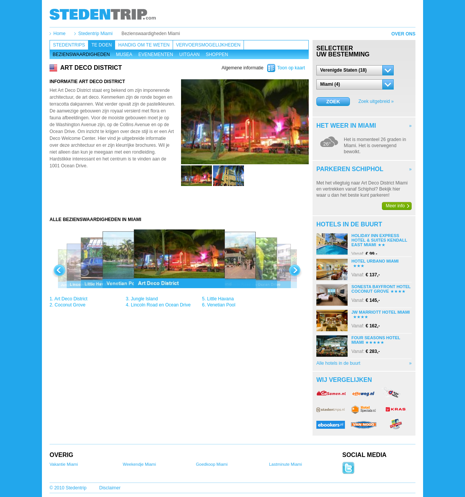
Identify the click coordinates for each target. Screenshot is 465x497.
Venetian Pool (221, 305)
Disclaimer (109, 488)
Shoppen (217, 54)
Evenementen (155, 54)
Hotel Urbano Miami (375, 261)
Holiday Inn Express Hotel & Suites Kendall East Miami (379, 240)
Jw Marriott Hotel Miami (380, 312)
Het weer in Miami (346, 125)
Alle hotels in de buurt (338, 363)
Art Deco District (71, 298)
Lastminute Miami (285, 464)
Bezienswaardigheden (81, 54)
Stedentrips (69, 45)
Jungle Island (144, 298)
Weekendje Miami (139, 464)
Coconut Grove (70, 305)
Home (59, 33)
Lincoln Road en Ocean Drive (161, 305)
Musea (124, 54)
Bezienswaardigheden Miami (151, 33)
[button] (355, 70)
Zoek (333, 101)
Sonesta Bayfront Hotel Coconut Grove (380, 288)
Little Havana (220, 298)
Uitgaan (189, 54)
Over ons (403, 34)
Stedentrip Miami (95, 33)
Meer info (395, 205)
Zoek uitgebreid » (376, 101)
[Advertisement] (179, 201)
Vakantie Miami (64, 464)
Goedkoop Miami (212, 464)
